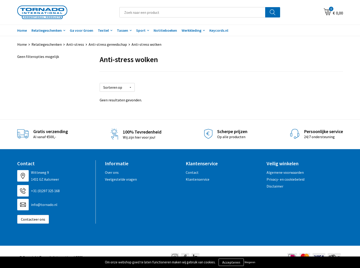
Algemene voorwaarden (285, 171)
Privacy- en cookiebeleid (285, 179)
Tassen (122, 30)
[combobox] (192, 12)
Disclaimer (275, 185)
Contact (192, 171)
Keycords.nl (218, 30)
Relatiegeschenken (46, 30)
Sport (141, 30)
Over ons (112, 171)
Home (22, 30)
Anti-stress (75, 44)
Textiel (103, 30)
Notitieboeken (165, 30)
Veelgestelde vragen (121, 179)
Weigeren (250, 262)
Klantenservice (197, 179)
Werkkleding (191, 30)
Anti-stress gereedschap (108, 44)
